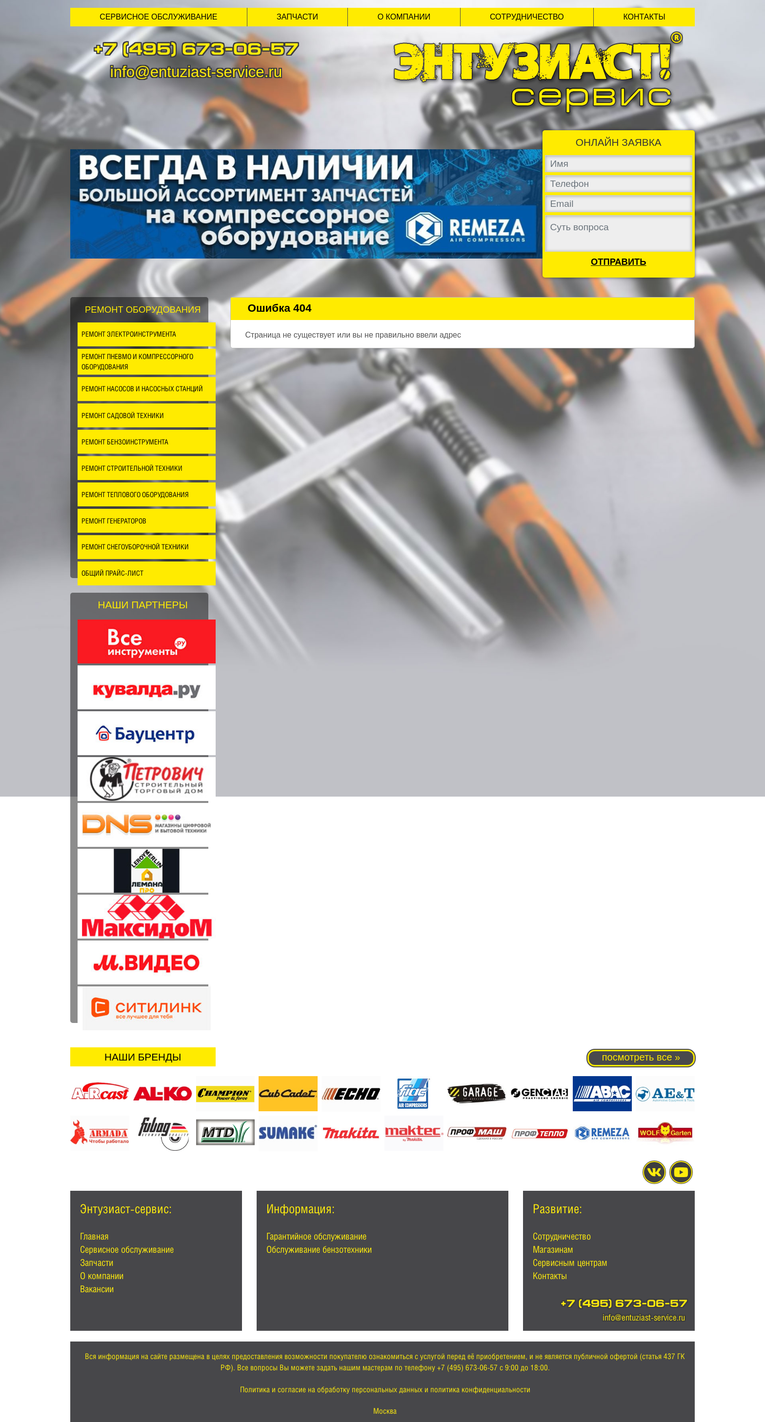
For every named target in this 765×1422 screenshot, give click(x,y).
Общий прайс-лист (112, 573)
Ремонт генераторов (113, 521)
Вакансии (97, 1288)
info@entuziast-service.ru (196, 71)
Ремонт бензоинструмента (124, 442)
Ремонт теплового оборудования (135, 494)
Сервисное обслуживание (158, 17)
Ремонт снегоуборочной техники (135, 546)
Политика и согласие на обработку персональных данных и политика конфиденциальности (385, 1389)
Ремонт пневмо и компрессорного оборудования (137, 361)
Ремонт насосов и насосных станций (142, 388)
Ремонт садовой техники (122, 415)
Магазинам (553, 1249)
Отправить (618, 262)
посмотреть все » (641, 1057)
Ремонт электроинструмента (128, 334)
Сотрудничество (527, 17)
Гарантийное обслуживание (316, 1236)
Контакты (644, 17)
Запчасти (297, 17)
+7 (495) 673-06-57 (196, 51)
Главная (94, 1236)
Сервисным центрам (570, 1262)
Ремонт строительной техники (131, 468)
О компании (404, 17)
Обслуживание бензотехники (319, 1249)
